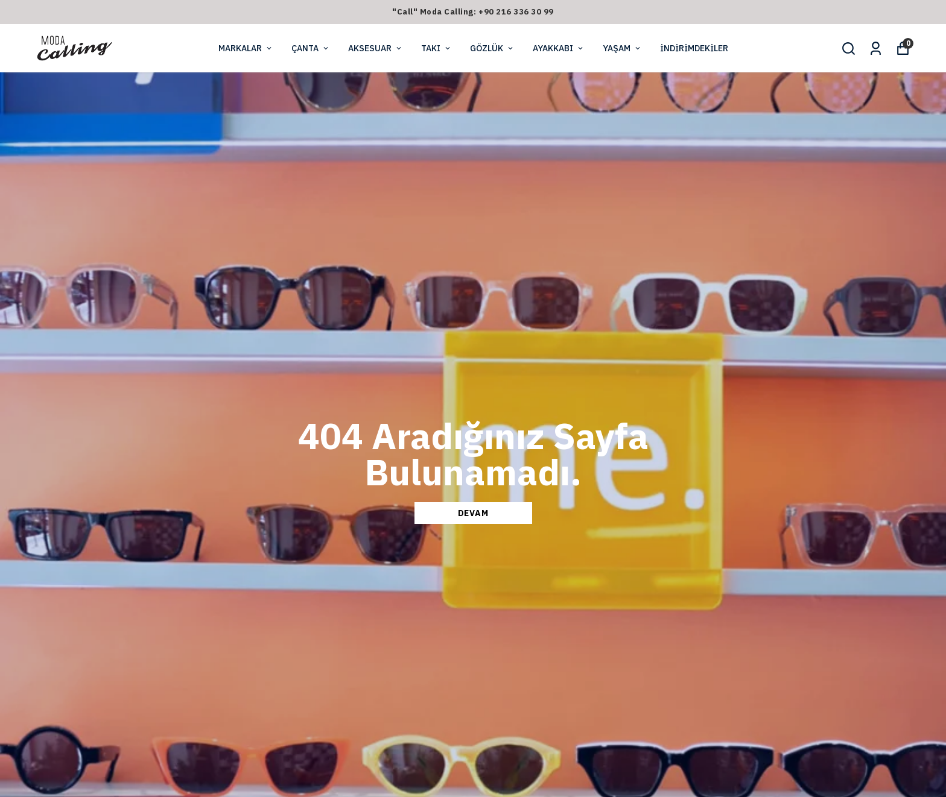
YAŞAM (622, 48)
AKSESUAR (375, 48)
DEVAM (473, 513)
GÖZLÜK (492, 48)
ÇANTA (310, 48)
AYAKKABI (559, 48)
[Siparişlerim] (875, 48)
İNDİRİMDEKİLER (694, 48)
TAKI (436, 48)
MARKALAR (245, 48)
